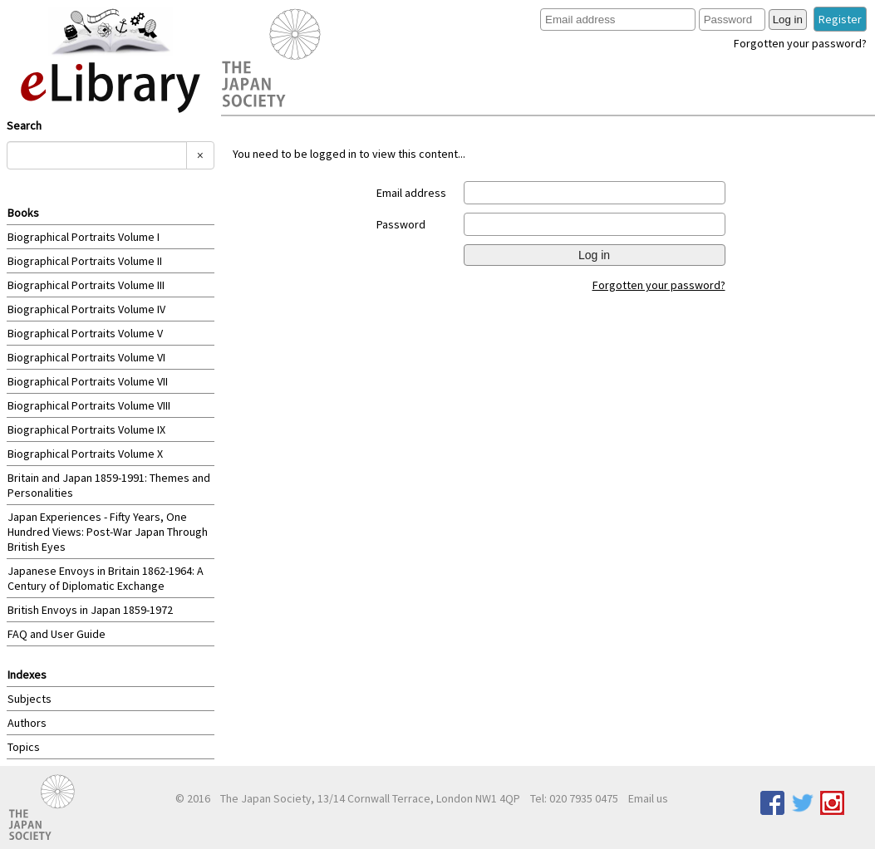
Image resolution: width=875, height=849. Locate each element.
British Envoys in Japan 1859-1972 (90, 609)
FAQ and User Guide (56, 633)
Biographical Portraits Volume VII (87, 381)
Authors (27, 722)
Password (400, 224)
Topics (23, 746)
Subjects (29, 698)
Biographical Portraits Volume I (83, 236)
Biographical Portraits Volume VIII (88, 405)
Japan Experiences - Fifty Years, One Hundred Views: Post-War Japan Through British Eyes (107, 531)
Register (840, 19)
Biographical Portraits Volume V (85, 333)
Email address (411, 192)
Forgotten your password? (800, 43)
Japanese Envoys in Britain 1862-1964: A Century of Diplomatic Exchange (105, 578)
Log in (788, 19)
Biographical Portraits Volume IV (86, 309)
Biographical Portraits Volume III (86, 284)
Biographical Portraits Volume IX (86, 429)
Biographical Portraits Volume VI (86, 357)
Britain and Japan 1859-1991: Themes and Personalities (108, 485)
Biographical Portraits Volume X (85, 453)
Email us (648, 798)
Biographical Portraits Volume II (84, 260)
